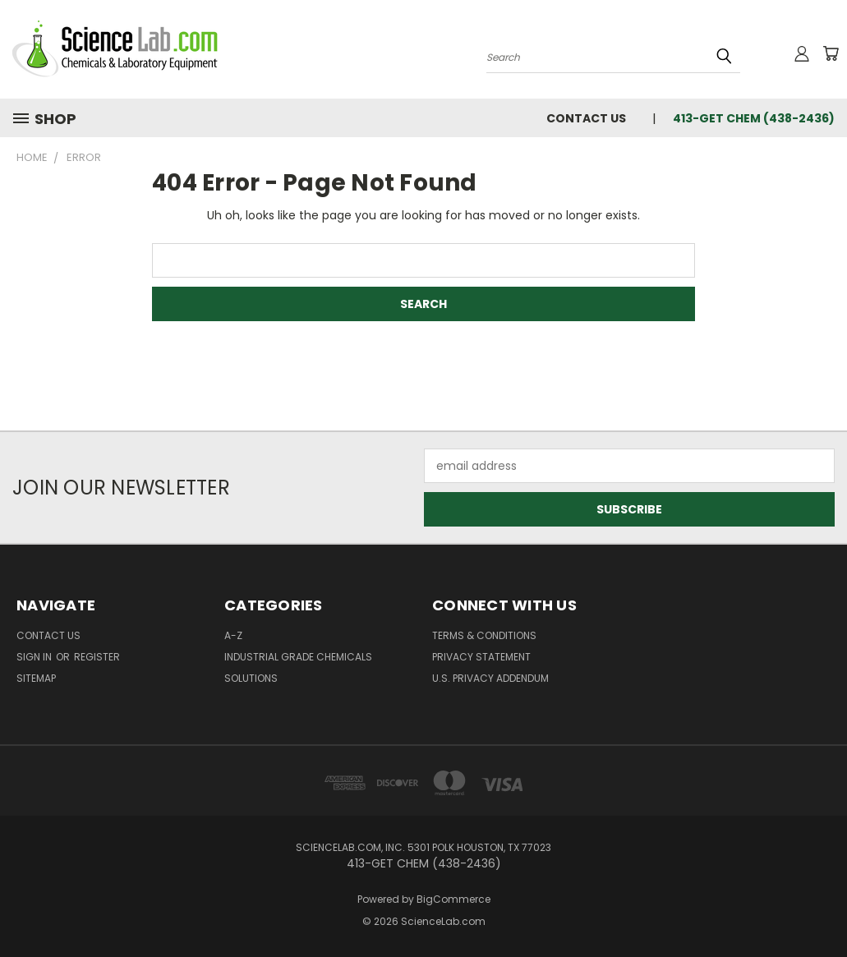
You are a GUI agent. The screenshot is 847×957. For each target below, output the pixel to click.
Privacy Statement (481, 657)
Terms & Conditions (484, 635)
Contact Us (586, 118)
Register (97, 657)
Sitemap (36, 678)
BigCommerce (453, 899)
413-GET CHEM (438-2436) (754, 118)
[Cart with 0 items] (830, 53)
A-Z (233, 635)
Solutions (251, 678)
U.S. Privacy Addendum (490, 678)
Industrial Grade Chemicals (298, 657)
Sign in (35, 657)
